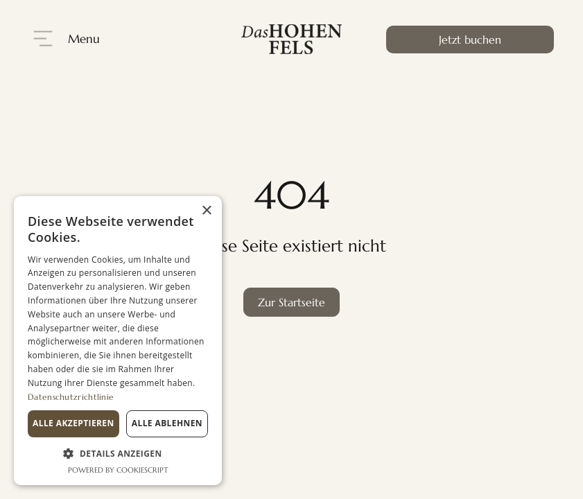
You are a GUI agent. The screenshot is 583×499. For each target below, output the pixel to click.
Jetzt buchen (470, 39)
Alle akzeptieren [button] (73, 423)
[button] (118, 453)
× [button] (206, 211)
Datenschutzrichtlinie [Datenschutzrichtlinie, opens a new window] (71, 397)
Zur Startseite (291, 302)
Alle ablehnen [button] (167, 423)
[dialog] (118, 340)
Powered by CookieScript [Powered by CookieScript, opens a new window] (118, 470)
